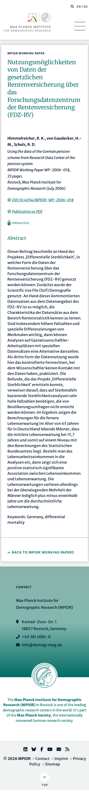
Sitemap (52, 764)
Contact (42, 758)
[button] (72, 6)
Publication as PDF (27, 211)
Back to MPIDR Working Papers (43, 552)
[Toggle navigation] (80, 26)
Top (44, 785)
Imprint (61, 758)
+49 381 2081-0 (36, 636)
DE (86, 6)
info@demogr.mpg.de (42, 645)
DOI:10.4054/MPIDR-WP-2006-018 (43, 200)
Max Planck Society (34, 715)
